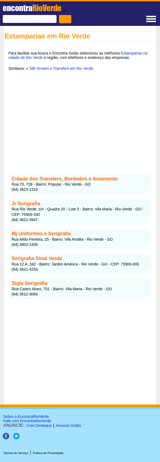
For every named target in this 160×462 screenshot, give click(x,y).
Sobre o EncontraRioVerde (26, 416)
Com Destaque (39, 425)
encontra (32, 8)
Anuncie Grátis (68, 425)
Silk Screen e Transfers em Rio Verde (61, 68)
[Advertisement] (80, 117)
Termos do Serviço (15, 453)
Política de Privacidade (48, 453)
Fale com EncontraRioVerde (27, 421)
